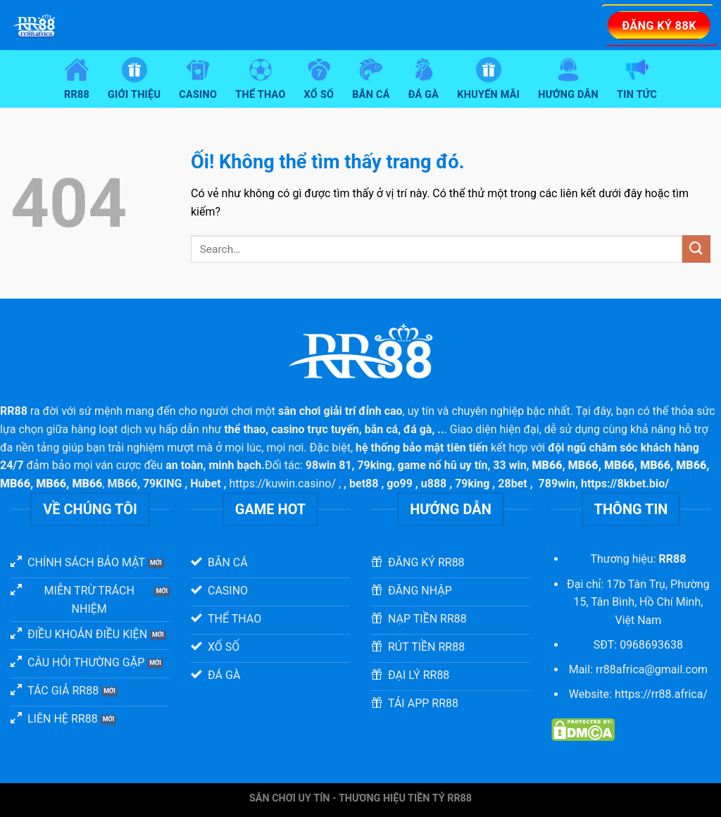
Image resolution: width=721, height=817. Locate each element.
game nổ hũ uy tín (443, 465)
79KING (162, 483)
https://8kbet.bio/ (625, 483)
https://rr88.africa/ (661, 694)
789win (557, 483)
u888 (434, 483)
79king (374, 465)
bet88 (363, 483)
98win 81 (329, 465)
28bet (512, 483)
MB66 (122, 483)
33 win (509, 465)
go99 (400, 483)
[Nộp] (696, 249)
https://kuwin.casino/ (282, 483)
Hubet (205, 483)
